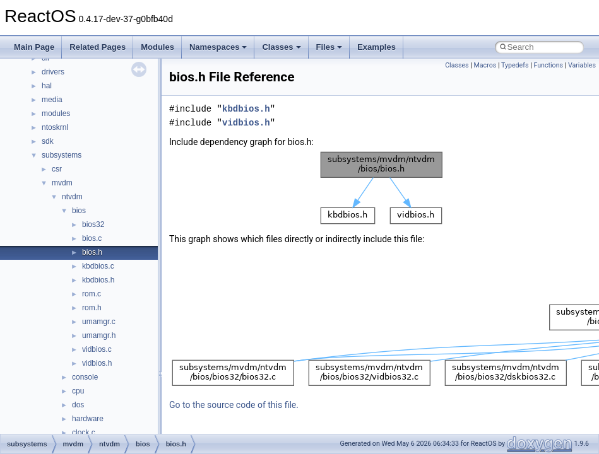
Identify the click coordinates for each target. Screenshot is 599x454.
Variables (582, 65)
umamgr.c (99, 321)
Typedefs (515, 65)
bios (79, 210)
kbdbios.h (98, 280)
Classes (281, 47)
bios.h (92, 252)
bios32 (93, 224)
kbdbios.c (98, 266)
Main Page (34, 47)
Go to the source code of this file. (234, 405)
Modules (157, 47)
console (85, 377)
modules (56, 113)
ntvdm (72, 196)
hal (47, 85)
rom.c (91, 293)
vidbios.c (97, 349)
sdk (48, 141)
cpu (78, 391)
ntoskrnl (55, 127)
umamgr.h (99, 335)
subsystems (61, 155)
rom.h (92, 307)
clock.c (83, 432)
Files (329, 47)
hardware (88, 418)
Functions (548, 65)
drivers (53, 71)
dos (78, 404)
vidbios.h (97, 363)
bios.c (92, 238)
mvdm (62, 182)
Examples (376, 47)
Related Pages (97, 47)
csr (57, 169)
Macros (485, 65)
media (52, 99)
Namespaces (218, 47)
